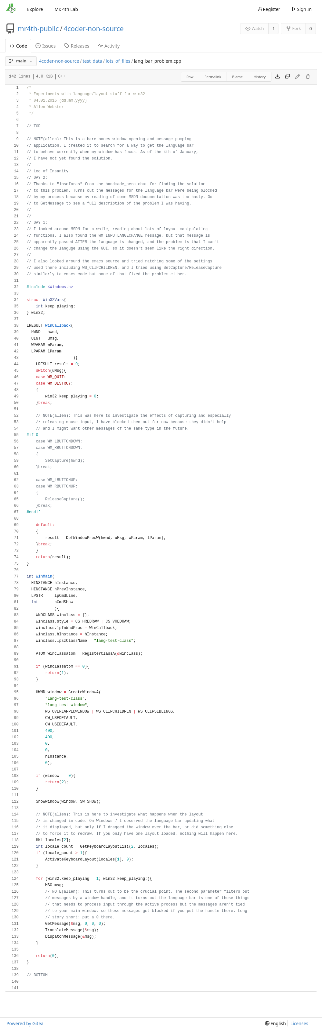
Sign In (302, 9)
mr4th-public (38, 28)
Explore (35, 9)
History (260, 76)
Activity (109, 46)
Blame (237, 76)
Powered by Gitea (25, 1023)
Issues (45, 46)
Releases (76, 46)
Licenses (299, 1023)
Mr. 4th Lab (66, 9)
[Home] (10, 9)
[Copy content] (287, 76)
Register (269, 9)
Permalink (212, 76)
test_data (92, 61)
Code (18, 46)
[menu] (275, 1023)
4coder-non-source (93, 28)
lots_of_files (118, 61)
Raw (189, 76)
